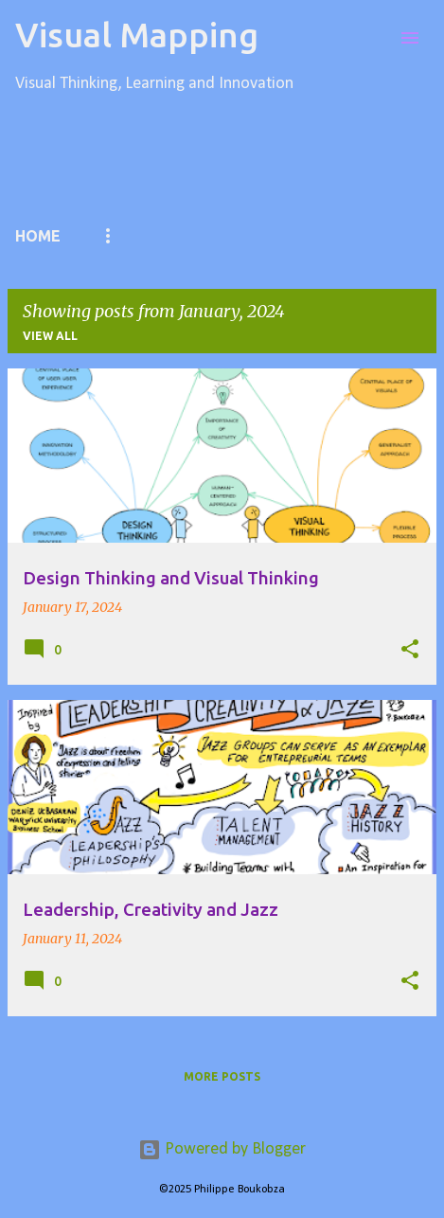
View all (50, 336)
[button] (410, 649)
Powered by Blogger (222, 1149)
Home (38, 235)
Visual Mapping (136, 34)
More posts (222, 1076)
